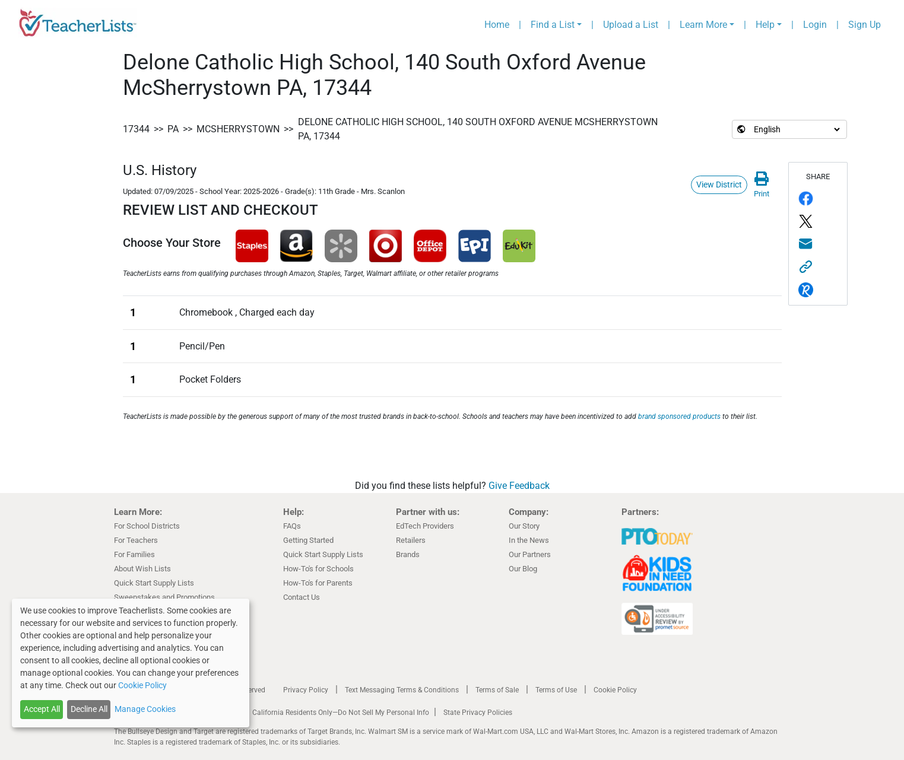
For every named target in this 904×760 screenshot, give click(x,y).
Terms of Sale (497, 690)
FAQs (292, 525)
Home (496, 24)
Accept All (42, 709)
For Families (134, 554)
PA (173, 129)
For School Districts (147, 525)
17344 (136, 129)
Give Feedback (519, 485)
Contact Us (301, 597)
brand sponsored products (679, 416)
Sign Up (864, 24)
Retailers (411, 540)
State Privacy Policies (477, 712)
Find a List (553, 24)
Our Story (524, 525)
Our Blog (523, 568)
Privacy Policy (305, 690)
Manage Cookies (145, 709)
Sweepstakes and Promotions (164, 597)
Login (815, 24)
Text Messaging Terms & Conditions (402, 690)
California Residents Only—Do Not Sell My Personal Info (340, 712)
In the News (529, 540)
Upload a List (630, 24)
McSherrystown (238, 129)
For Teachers (136, 540)
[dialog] (130, 663)
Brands (408, 554)
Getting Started (308, 540)
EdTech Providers (425, 525)
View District (719, 184)
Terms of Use (556, 690)
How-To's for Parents (318, 582)
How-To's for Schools (318, 568)
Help (765, 24)
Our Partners (530, 554)
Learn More (703, 24)
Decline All (89, 709)
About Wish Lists (142, 568)
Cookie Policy (615, 690)
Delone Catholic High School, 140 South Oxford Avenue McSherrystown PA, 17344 (478, 129)
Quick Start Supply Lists (154, 582)
